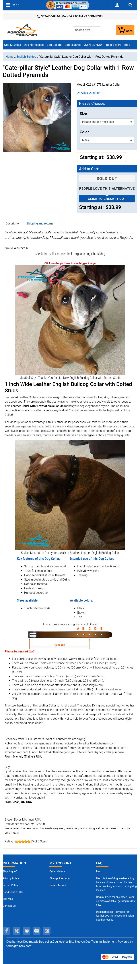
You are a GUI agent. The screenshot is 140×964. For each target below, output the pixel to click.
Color (84, 132)
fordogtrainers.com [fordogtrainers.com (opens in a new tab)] (18, 946)
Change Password (60, 878)
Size (83, 114)
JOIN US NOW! (93, 45)
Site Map (8, 898)
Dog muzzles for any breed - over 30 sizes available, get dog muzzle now (116, 901)
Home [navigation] (9, 56)
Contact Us (9, 905)
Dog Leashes (73, 45)
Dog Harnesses (34, 45)
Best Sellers (113, 45)
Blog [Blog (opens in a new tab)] (127, 45)
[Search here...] (87, 29)
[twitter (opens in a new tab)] (16, 930)
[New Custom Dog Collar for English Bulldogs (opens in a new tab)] (70, 495)
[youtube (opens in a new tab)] (36, 930)
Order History (57, 871)
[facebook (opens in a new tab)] (6, 930)
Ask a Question (88, 93)
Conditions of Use (13, 892)
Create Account (58, 885)
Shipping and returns (40, 223)
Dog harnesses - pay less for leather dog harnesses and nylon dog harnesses (115, 915)
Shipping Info (10, 871)
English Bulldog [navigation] (26, 56)
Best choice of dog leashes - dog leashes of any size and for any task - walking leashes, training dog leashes (116, 884)
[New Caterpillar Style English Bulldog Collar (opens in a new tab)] (70, 320)
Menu (14, 4)
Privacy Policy (11, 878)
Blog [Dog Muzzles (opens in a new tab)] (98, 871)
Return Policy (10, 885)
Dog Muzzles (12, 45)
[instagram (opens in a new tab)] (46, 930)
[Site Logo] (23, 29)
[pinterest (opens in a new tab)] (26, 930)
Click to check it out (107, 199)
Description (13, 223)
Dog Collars (54, 45)
